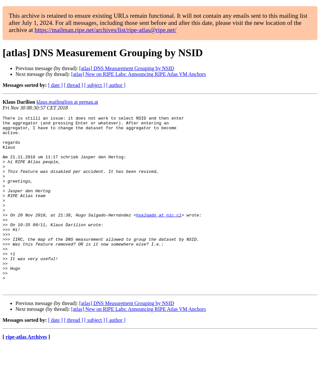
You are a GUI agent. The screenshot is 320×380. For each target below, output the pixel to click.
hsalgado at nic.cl (158, 235)
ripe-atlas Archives (26, 372)
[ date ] (55, 85)
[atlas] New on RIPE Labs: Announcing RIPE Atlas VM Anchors (138, 74)
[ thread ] (73, 85)
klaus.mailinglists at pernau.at (67, 102)
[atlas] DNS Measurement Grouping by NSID (126, 68)
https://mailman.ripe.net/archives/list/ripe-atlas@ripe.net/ (105, 29)
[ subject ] (94, 85)
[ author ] (116, 85)
